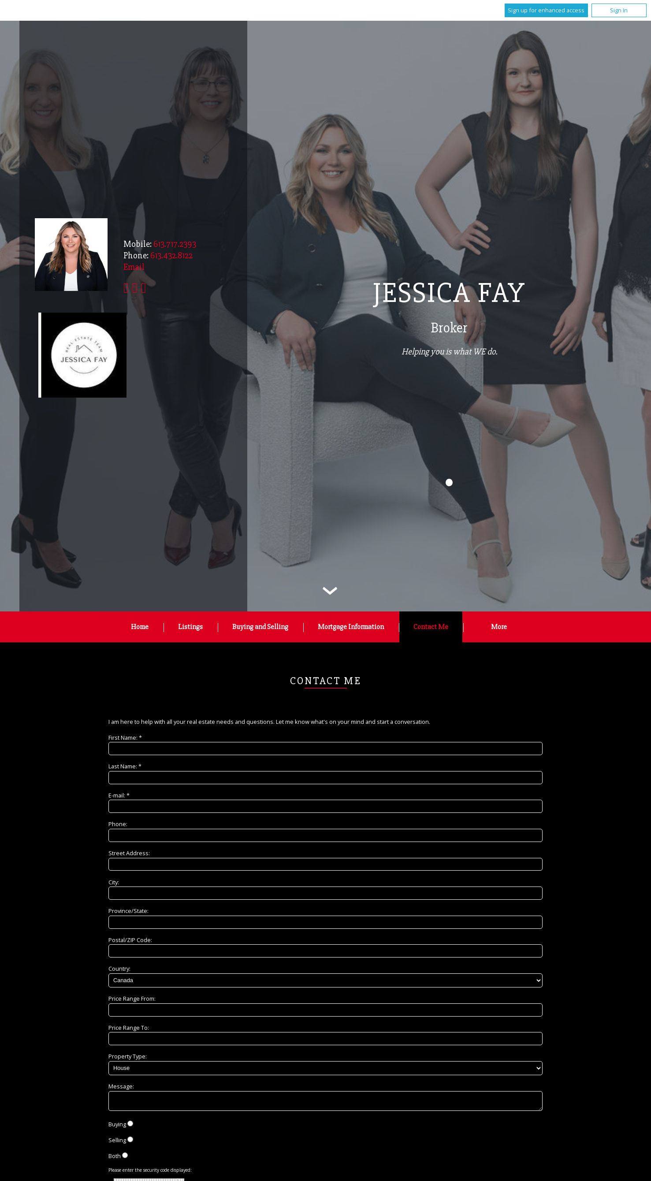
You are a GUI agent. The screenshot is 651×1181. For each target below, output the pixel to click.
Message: (121, 1086)
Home (140, 626)
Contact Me (430, 626)
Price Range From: (132, 998)
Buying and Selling (260, 626)
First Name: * (125, 737)
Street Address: (129, 853)
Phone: (117, 824)
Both (114, 1158)
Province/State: (128, 911)
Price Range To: (128, 1028)
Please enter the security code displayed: (150, 1172)
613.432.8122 (171, 255)
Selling (117, 1143)
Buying (117, 1127)
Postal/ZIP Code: (130, 940)
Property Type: (127, 1056)
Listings (190, 626)
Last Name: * (124, 766)
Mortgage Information (351, 626)
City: (113, 882)
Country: (119, 968)
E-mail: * (119, 795)
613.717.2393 (174, 244)
